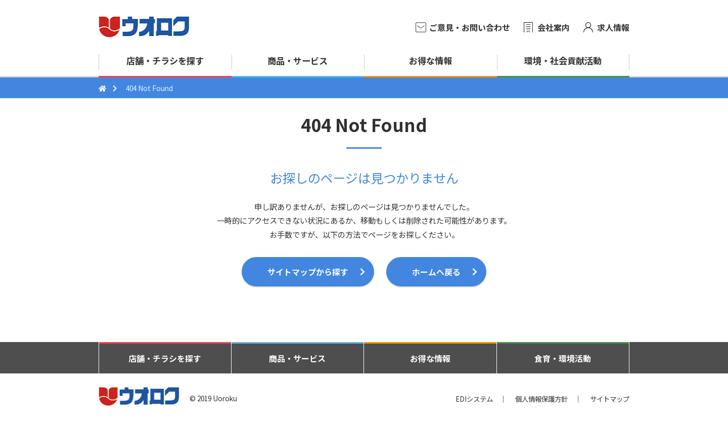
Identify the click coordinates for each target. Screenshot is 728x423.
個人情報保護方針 (541, 399)
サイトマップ (609, 399)
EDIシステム (474, 399)
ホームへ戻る (436, 272)
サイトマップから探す (307, 272)
